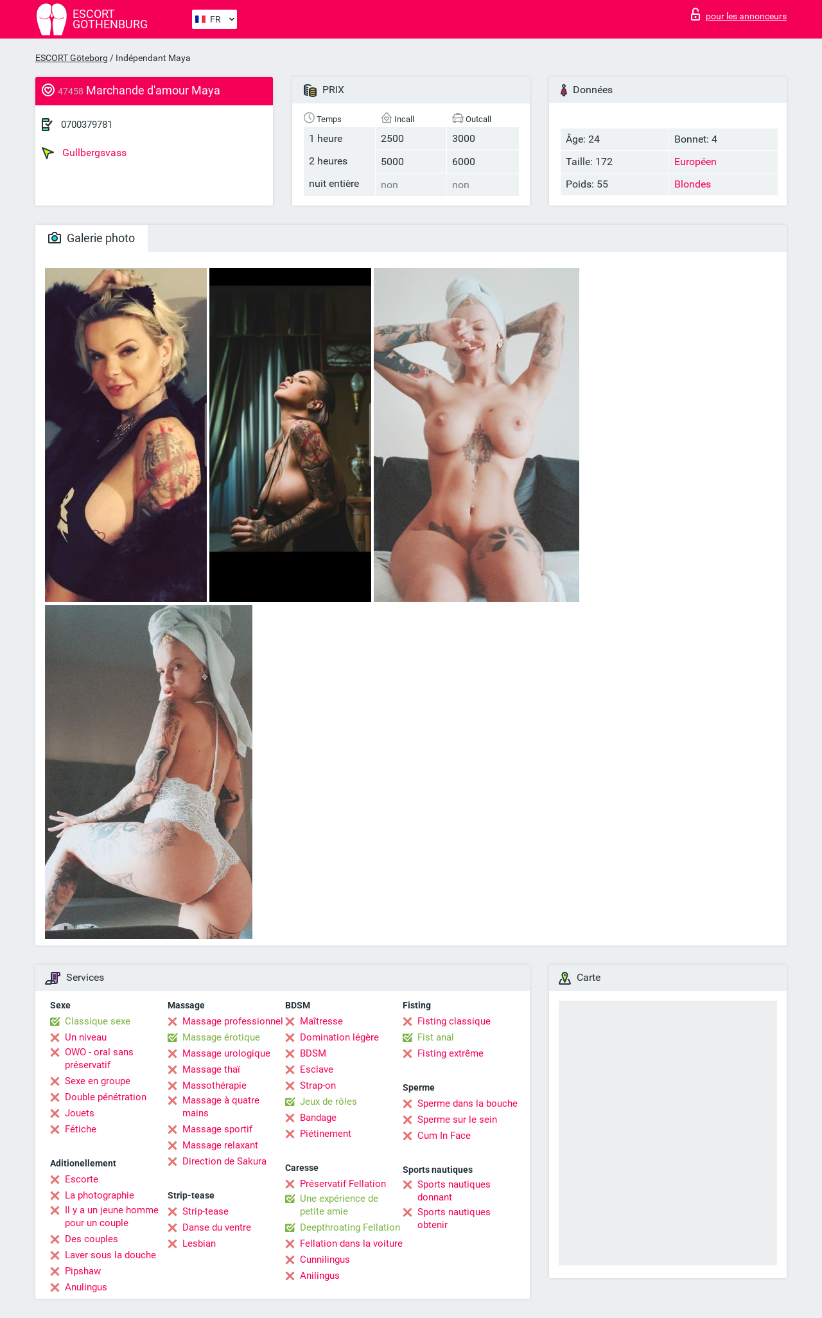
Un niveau (86, 1037)
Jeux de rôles (328, 1101)
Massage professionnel (232, 1021)
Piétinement (325, 1133)
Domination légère (339, 1037)
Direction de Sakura (224, 1161)
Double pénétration (105, 1097)
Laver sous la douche (110, 1255)
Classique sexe (97, 1021)
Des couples (91, 1239)
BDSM (313, 1053)
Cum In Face (444, 1135)
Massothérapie (214, 1085)
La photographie (99, 1195)
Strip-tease (205, 1211)
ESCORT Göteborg (71, 58)
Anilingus (320, 1275)
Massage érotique (221, 1037)
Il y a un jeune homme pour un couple (112, 1216)
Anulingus (86, 1287)
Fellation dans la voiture (351, 1243)
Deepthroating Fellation (350, 1227)
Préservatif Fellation (343, 1184)
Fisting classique (454, 1021)
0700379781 (86, 124)
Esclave (316, 1069)
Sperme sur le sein (457, 1119)
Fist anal (435, 1037)
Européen (695, 161)
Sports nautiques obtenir (454, 1218)
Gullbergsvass (84, 152)
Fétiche (80, 1129)
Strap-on (318, 1085)
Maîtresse (321, 1021)
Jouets (79, 1113)
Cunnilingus (325, 1259)
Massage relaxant (220, 1145)
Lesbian (199, 1243)
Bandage (318, 1117)
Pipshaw (83, 1271)
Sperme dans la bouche (467, 1103)
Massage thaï (211, 1069)
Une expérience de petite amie (339, 1205)
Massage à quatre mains (220, 1106)
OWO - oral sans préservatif (99, 1058)
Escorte (81, 1179)
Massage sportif (217, 1129)
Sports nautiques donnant (454, 1191)
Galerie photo (91, 238)
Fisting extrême (450, 1053)
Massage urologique (226, 1053)
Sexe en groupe (97, 1081)
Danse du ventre (216, 1227)
